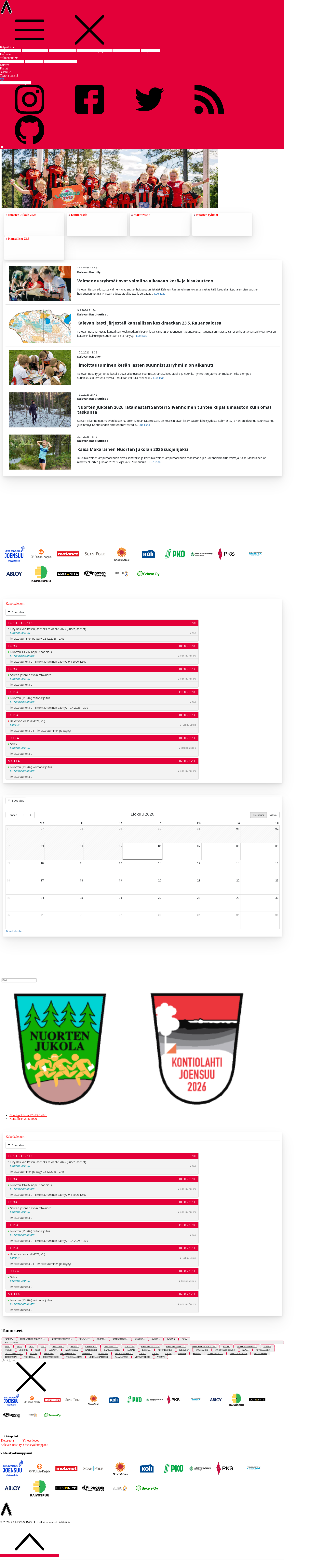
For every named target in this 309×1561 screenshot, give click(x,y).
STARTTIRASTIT (215, 1353)
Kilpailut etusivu (10, 50)
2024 (184, 1339)
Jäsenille (5, 72)
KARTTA (146, 1350)
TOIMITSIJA (30, 1357)
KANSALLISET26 (112, 1350)
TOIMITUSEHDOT (51, 1357)
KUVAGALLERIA (263, 1350)
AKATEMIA (58, 1346)
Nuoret (4, 65)
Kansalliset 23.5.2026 (62, 50)
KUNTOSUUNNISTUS (62, 1339)
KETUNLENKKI (120, 1339)
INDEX (9, 1339)
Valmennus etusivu (12, 61)
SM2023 (156, 1339)
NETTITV (87, 1353)
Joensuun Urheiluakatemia (60, 61)
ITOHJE (9, 1350)
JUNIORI (101, 1339)
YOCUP (161, 1357)
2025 (31, 1346)
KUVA (245, 1350)
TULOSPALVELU (74, 1357)
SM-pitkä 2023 (150, 50)
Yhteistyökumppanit (35, 1444)
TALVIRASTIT (260, 1353)
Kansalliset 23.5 (17, 238)
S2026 (168, 1353)
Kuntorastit (78, 214)
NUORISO (140, 1339)
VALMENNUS (121, 1357)
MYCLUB (48, 1353)
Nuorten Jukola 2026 (35, 50)
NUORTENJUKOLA (124, 1353)
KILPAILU (84, 1339)
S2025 (155, 1353)
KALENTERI (91, 1350)
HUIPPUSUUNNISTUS (247, 1346)
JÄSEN (38, 1350)
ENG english (22, 82)
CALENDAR (91, 1346)
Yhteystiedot (31, 1440)
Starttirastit (140, 214)
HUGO (226, 1346)
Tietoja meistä (9, 75)
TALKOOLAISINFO (239, 1353)
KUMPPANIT (202, 1350)
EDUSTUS (129, 1346)
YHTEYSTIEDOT (143, 1357)
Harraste (5, 54)
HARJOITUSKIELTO (150, 1346)
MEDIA (33, 1353)
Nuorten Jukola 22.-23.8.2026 (28, 1115)
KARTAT (131, 1350)
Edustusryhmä (34, 61)
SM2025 (171, 1339)
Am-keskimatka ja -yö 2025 (95, 50)
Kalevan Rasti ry (11, 1444)
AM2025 (75, 1346)
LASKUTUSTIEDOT (14, 1353)
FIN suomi (7, 82)
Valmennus (9, 57)
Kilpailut (7, 47)
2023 (7, 1346)
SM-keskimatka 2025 (126, 50)
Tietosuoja (7, 1440)
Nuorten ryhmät (206, 214)
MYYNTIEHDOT (68, 1353)
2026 (43, 1346)
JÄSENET (53, 1350)
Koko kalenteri (15, 603)
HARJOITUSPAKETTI (176, 1346)
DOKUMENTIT (111, 1346)
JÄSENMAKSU (72, 1350)
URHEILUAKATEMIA (98, 1357)
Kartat (4, 68)
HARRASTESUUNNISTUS (32, 1339)
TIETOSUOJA (11, 1357)
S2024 (142, 1353)
